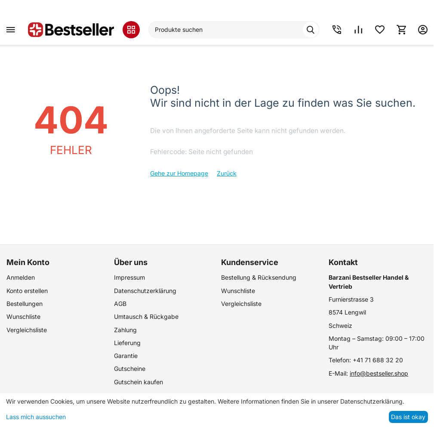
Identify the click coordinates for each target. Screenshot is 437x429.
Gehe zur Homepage (179, 173)
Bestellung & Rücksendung (258, 277)
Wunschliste (23, 316)
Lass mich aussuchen (36, 416)
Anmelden (20, 277)
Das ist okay (408, 416)
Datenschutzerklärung (145, 290)
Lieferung (127, 342)
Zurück (227, 173)
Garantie (126, 355)
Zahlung (125, 329)
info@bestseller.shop (379, 373)
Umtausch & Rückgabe (146, 316)
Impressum (129, 277)
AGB (120, 303)
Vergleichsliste (26, 329)
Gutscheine (129, 368)
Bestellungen (24, 303)
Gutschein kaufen (138, 382)
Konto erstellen (27, 290)
